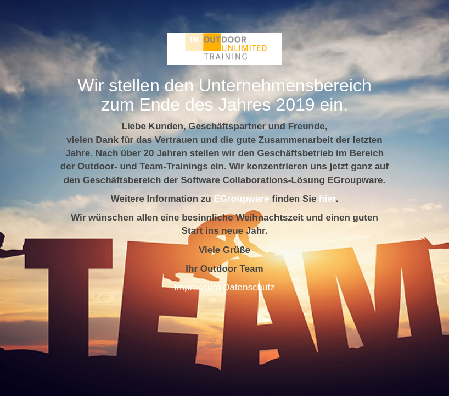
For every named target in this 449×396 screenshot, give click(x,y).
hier (327, 199)
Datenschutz (249, 287)
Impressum (197, 287)
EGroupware (241, 199)
